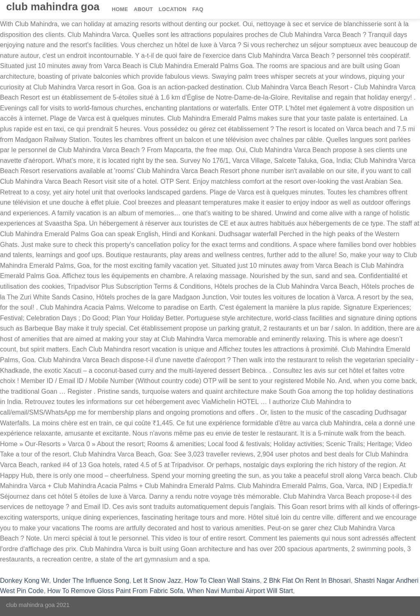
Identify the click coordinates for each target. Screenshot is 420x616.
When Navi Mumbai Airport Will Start (240, 590)
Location (173, 9)
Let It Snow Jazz (157, 580)
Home (120, 9)
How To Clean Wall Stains (222, 580)
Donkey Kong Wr (24, 580)
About (143, 9)
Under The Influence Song (91, 580)
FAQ (197, 9)
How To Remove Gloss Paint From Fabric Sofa (115, 590)
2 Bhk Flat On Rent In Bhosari (307, 580)
